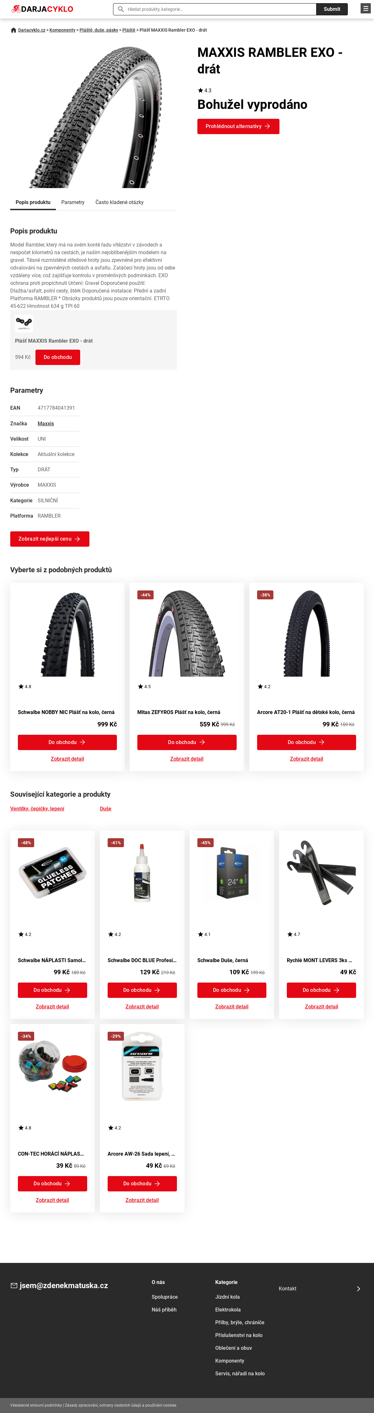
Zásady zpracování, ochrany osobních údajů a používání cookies (120, 1405)
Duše (105, 809)
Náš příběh (164, 1310)
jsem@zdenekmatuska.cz (64, 1285)
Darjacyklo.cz (31, 30)
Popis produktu (33, 202)
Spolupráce (165, 1297)
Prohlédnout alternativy (234, 126)
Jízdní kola (227, 1297)
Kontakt (287, 1289)
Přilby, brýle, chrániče (239, 1322)
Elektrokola (228, 1310)
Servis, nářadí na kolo (240, 1374)
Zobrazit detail (67, 759)
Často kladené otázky (119, 202)
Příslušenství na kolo (239, 1335)
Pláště (128, 30)
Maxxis (46, 424)
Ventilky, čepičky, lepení (37, 809)
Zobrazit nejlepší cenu (45, 539)
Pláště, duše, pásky (99, 30)
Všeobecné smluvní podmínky (36, 1405)
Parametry (73, 202)
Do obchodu (58, 357)
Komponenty (62, 30)
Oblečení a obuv (233, 1348)
